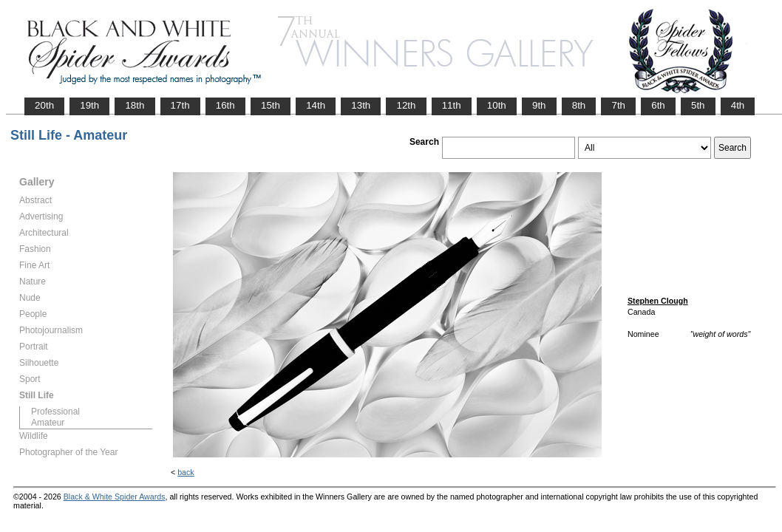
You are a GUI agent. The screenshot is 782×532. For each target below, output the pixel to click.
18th (134, 105)
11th (451, 105)
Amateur (47, 422)
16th (225, 105)
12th (406, 105)
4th (738, 105)
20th (44, 105)
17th (180, 105)
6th (658, 105)
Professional (55, 411)
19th (89, 105)
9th (539, 105)
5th (698, 105)
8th (579, 105)
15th (270, 105)
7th (618, 105)
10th (496, 105)
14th (315, 105)
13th (360, 105)
